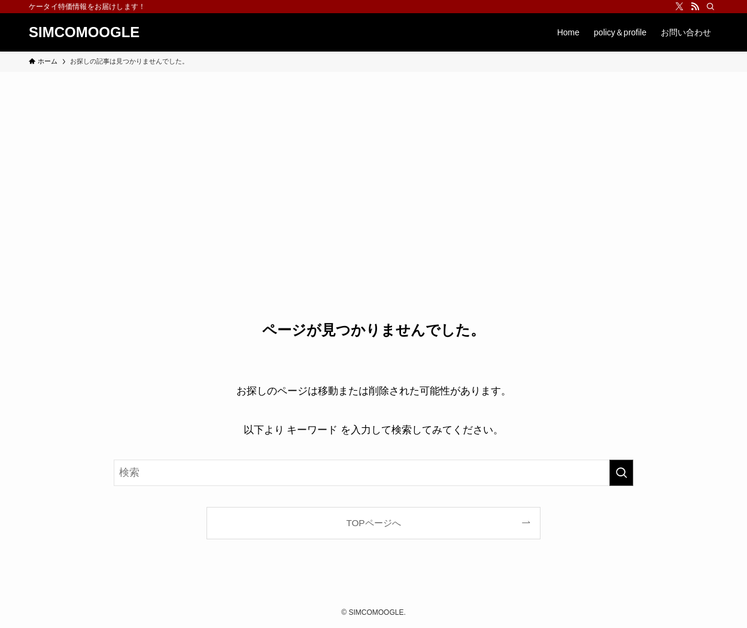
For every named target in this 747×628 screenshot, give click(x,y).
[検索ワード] (373, 473)
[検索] (710, 6)
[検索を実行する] (621, 473)
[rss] (695, 6)
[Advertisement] (373, 162)
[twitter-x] (679, 6)
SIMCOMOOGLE (84, 32)
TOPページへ (373, 523)
